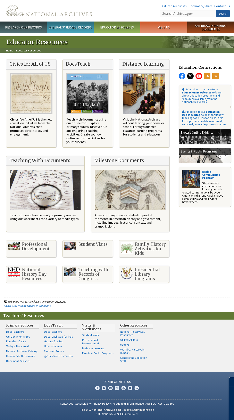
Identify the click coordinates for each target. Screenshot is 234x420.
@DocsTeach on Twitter (58, 356)
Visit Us (164, 27)
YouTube (198, 76)
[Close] (229, 382)
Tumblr (117, 388)
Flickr (136, 388)
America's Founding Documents (210, 27)
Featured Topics (54, 351)
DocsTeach (53, 325)
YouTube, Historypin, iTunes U (132, 351)
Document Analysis (18, 361)
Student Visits (90, 335)
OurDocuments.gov (18, 336)
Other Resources (134, 325)
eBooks (124, 344)
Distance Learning (93, 348)
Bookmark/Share (200, 6)
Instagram (110, 388)
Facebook (182, 76)
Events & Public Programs (98, 353)
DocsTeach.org (15, 331)
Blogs (130, 388)
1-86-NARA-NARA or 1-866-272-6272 (117, 414)
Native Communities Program (211, 175)
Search (223, 13)
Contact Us (222, 6)
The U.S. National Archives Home (49, 10)
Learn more (197, 412)
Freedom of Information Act (128, 403)
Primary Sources (20, 325)
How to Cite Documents (20, 356)
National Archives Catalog (21, 351)
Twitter (190, 76)
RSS (207, 76)
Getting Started (53, 341)
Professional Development (90, 341)
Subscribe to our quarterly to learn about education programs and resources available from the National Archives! (202, 96)
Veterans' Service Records (70, 27)
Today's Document (17, 346)
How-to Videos (53, 346)
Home (9, 50)
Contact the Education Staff (133, 359)
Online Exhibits (129, 339)
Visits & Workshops (91, 327)
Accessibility (83, 403)
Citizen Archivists (174, 6)
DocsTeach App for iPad (58, 336)
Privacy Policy (101, 403)
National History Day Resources (132, 333)
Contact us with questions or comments (27, 305)
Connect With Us (117, 382)
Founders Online (16, 341)
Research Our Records (23, 27)
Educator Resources (117, 27)
